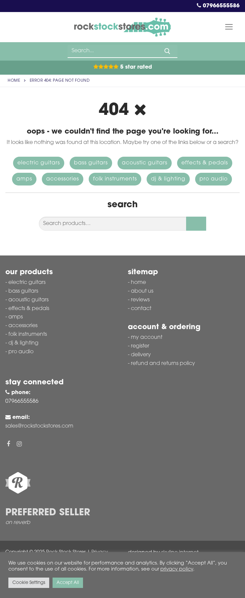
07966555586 (218, 6)
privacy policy (176, 569)
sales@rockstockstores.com (39, 426)
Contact (141, 308)
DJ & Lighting (168, 179)
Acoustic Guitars (144, 163)
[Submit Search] (167, 51)
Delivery (141, 355)
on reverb (17, 522)
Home (14, 81)
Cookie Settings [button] (28, 583)
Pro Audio (213, 179)
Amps (24, 179)
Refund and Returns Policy (163, 363)
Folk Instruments (115, 179)
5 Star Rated (122, 67)
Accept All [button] (68, 583)
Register (140, 346)
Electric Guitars (38, 163)
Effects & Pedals (204, 163)
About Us (142, 291)
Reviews (140, 300)
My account (146, 337)
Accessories (62, 179)
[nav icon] (229, 27)
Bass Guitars (91, 163)
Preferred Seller (47, 513)
